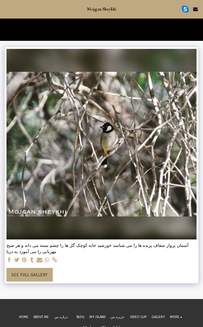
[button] (7, 9)
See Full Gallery (29, 275)
